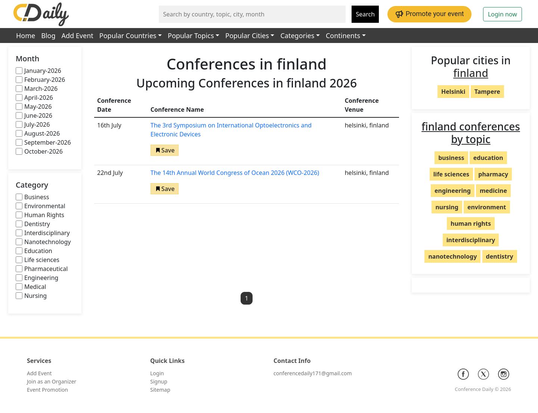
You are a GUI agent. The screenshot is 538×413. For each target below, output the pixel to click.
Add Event (77, 35)
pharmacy (493, 174)
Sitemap (160, 389)
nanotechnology (452, 256)
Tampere (487, 91)
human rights (471, 223)
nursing (446, 207)
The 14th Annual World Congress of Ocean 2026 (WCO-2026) (235, 173)
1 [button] (246, 298)
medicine (493, 191)
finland (470, 73)
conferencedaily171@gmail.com (312, 373)
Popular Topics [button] (191, 35)
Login (157, 373)
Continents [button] (343, 35)
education (488, 158)
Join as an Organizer (51, 381)
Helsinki (453, 91)
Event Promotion (47, 389)
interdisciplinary (470, 240)
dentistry (499, 256)
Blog (48, 35)
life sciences (451, 174)
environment (486, 207)
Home (25, 35)
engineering (453, 191)
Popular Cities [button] (247, 35)
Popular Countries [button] (128, 35)
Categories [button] (297, 35)
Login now (502, 14)
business (451, 158)
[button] (165, 150)
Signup (158, 381)
